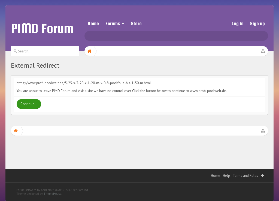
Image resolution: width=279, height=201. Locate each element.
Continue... (28, 104)
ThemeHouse (52, 194)
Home (93, 23)
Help (226, 175)
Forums (112, 23)
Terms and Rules (245, 175)
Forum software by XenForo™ (52, 190)
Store (136, 23)
